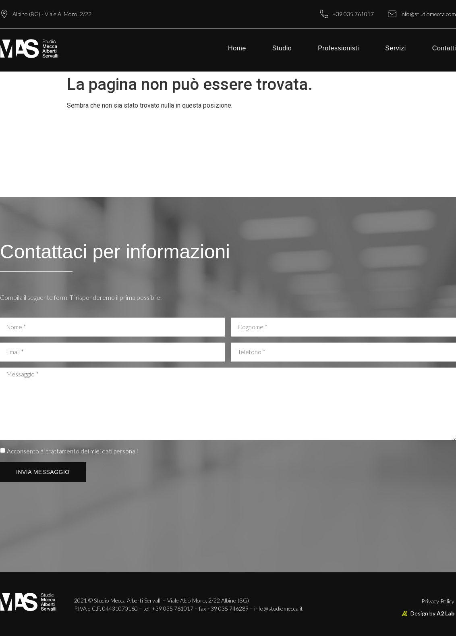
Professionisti (338, 48)
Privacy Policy (437, 601)
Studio (282, 48)
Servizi (395, 48)
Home (237, 48)
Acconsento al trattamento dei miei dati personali (72, 451)
